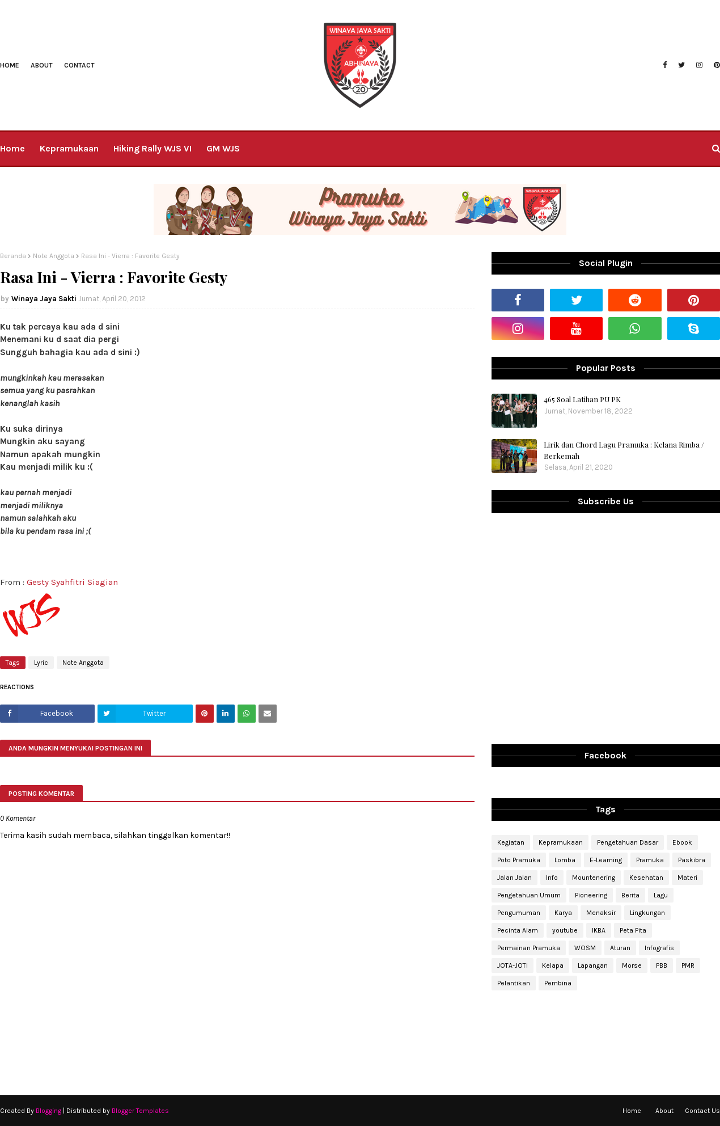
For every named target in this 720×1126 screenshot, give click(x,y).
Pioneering (591, 895)
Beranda (13, 256)
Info (552, 878)
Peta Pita (633, 930)
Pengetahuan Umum (529, 895)
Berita (630, 895)
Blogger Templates (140, 1111)
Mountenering (593, 878)
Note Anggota (53, 256)
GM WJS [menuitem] (223, 148)
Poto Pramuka (518, 860)
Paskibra (691, 860)
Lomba (564, 860)
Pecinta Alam (517, 930)
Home (9, 65)
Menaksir (601, 913)
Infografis (659, 948)
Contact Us (702, 1111)
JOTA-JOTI (512, 965)
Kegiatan (510, 842)
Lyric (41, 663)
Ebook (682, 842)
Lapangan (593, 965)
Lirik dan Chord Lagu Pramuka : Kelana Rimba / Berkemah (624, 450)
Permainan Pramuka (528, 948)
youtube (565, 930)
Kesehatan (646, 878)
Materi (687, 878)
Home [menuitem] (12, 148)
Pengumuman (518, 913)
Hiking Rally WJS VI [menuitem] (152, 148)
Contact (79, 65)
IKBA (598, 930)
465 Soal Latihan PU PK (582, 399)
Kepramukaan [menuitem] (69, 148)
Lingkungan (647, 913)
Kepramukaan (561, 842)
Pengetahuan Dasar (627, 842)
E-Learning (606, 860)
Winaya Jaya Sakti (44, 298)
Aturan (620, 948)
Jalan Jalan (514, 878)
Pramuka (650, 860)
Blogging (48, 1111)
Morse (632, 965)
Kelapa (553, 965)
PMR (687, 965)
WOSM (585, 948)
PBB (661, 965)
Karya (563, 913)
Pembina (557, 983)
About (42, 65)
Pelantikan (513, 983)
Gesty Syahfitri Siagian (72, 582)
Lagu (661, 895)
